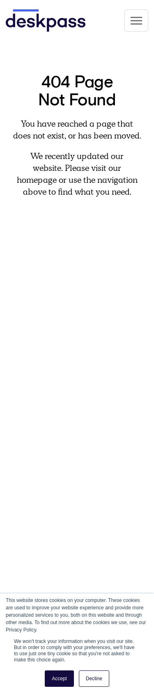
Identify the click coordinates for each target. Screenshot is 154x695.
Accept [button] (59, 678)
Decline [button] (94, 678)
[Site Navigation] (136, 20)
